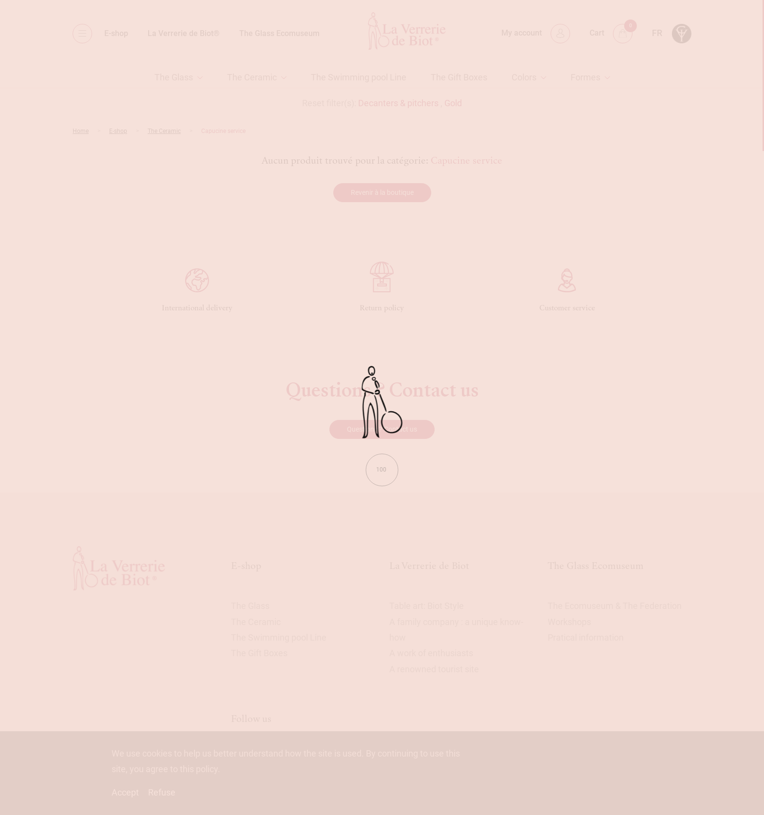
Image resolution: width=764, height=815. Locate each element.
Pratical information (586, 637)
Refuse (161, 792)
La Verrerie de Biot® (184, 33)
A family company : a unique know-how (456, 630)
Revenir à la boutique (382, 192)
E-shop (116, 33)
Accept (125, 792)
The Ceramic (252, 77)
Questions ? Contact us (382, 429)
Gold (453, 103)
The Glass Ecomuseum (279, 33)
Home (81, 131)
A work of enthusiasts (431, 653)
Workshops (569, 622)
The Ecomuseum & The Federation (615, 606)
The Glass (173, 77)
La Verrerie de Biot (429, 565)
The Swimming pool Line (358, 77)
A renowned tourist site (434, 669)
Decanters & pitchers (398, 103)
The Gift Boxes (459, 77)
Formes (585, 77)
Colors (524, 77)
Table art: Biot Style (426, 606)
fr (657, 33)
